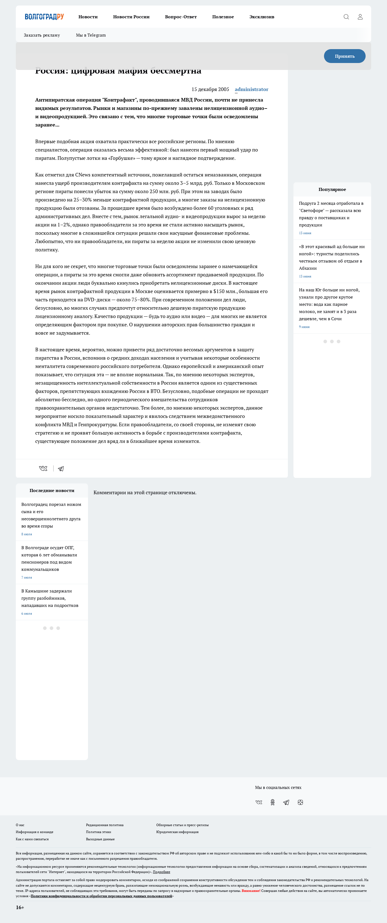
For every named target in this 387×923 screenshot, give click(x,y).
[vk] (44, 468)
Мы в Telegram (91, 35)
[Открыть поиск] (346, 16)
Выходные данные (100, 839)
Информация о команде (34, 832)
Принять (345, 56)
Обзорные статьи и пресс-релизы (182, 825)
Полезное (223, 17)
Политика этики (98, 832)
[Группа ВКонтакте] (259, 802)
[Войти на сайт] (360, 16)
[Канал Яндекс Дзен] (300, 802)
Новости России (131, 17)
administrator (251, 89)
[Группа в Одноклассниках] (273, 802)
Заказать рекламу (42, 35)
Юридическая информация (177, 832)
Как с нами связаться (32, 839)
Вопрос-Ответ (181, 17)
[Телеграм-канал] (286, 802)
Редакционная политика (105, 825)
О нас (20, 825)
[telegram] (62, 468)
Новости (88, 17)
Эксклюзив (262, 17)
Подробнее (161, 872)
